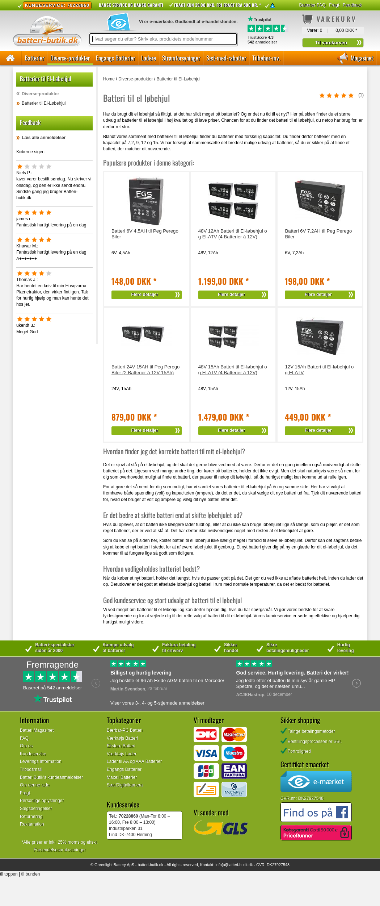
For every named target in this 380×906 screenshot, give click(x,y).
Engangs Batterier (115, 57)
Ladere (148, 57)
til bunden (30, 874)
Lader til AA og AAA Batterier (134, 761)
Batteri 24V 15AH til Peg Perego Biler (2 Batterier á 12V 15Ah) (145, 369)
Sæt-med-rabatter (226, 57)
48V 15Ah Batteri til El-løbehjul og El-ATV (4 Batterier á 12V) (232, 369)
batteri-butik (148, 865)
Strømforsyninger (181, 57)
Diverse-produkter (70, 57)
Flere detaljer (145, 294)
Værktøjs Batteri (122, 738)
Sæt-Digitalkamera (125, 785)
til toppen (9, 874)
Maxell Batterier (122, 777)
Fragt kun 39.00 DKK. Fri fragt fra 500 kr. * (217, 5)
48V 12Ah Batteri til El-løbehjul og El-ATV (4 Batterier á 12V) (232, 233)
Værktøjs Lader (121, 753)
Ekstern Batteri (121, 745)
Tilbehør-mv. (266, 57)
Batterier (34, 57)
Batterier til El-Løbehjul (44, 103)
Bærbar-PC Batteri (125, 730)
